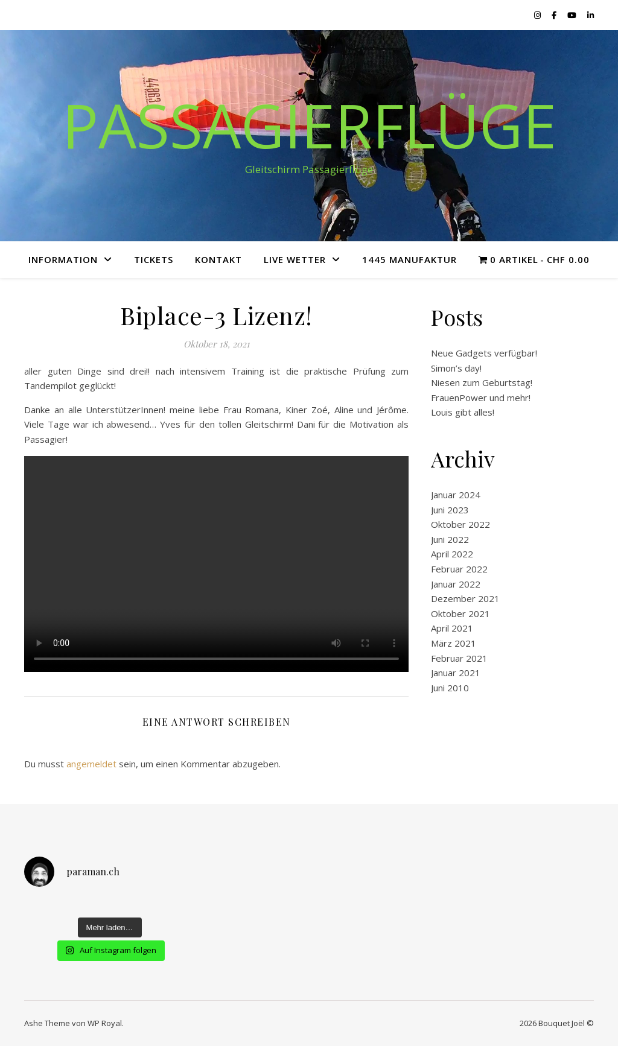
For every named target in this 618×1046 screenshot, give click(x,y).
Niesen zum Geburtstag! (481, 382)
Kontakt (218, 259)
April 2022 (452, 554)
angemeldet (91, 764)
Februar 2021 (459, 658)
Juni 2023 (450, 510)
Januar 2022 (455, 584)
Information (63, 259)
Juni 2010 (450, 688)
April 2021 (452, 628)
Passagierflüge (309, 125)
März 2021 (453, 643)
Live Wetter (295, 259)
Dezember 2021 (465, 598)
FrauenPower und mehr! (480, 397)
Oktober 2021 (460, 613)
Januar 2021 (455, 673)
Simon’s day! (456, 368)
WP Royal (105, 1023)
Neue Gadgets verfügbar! (484, 353)
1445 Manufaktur (409, 259)
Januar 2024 (455, 495)
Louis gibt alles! (462, 412)
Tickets (153, 259)
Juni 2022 (450, 539)
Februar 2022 (459, 569)
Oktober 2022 (460, 524)
